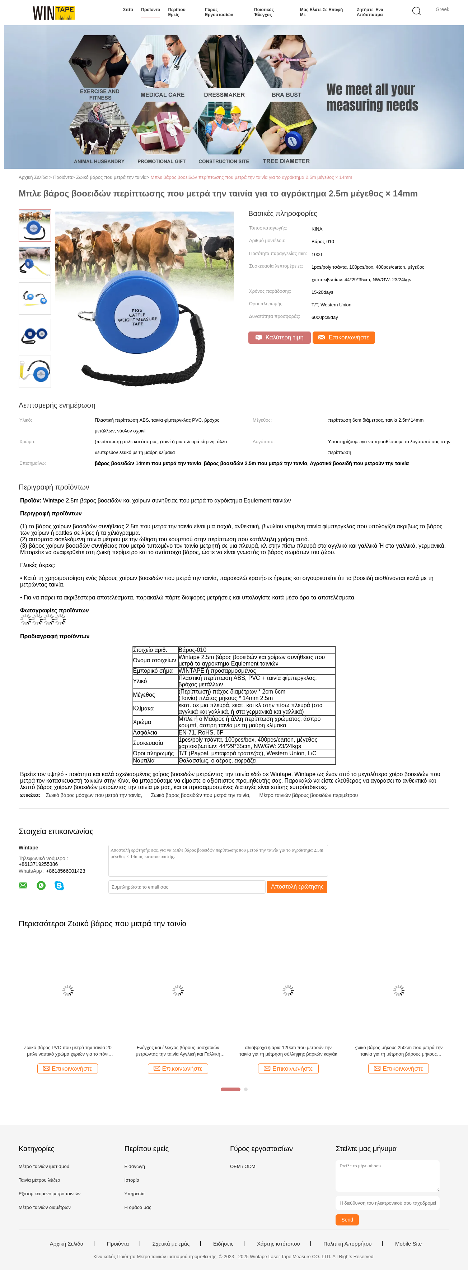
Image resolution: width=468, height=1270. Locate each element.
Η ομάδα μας (137, 1207)
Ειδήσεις (223, 1243)
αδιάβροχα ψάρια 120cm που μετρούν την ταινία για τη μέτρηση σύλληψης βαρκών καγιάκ (288, 1051)
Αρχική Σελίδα (67, 1243)
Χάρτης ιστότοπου (278, 1243)
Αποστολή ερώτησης (297, 887)
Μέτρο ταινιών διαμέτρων (45, 1207)
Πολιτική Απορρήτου (347, 1243)
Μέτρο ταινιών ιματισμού (44, 1166)
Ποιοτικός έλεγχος (264, 12)
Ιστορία (131, 1180)
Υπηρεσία (134, 1193)
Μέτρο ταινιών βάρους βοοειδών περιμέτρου (308, 795)
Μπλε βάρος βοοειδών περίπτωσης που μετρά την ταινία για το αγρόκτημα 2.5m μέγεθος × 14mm (251, 177)
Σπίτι (128, 9)
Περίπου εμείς (176, 12)
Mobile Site (408, 1243)
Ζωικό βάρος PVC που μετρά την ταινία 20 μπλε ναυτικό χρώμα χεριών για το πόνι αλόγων (68, 1051)
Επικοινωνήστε (343, 337)
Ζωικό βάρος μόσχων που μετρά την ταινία (93, 795)
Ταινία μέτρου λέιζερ (39, 1180)
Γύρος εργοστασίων (219, 12)
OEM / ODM (243, 1166)
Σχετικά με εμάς (171, 1243)
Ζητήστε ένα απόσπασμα (370, 12)
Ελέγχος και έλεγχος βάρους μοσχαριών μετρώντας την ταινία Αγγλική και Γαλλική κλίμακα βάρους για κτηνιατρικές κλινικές (178, 1051)
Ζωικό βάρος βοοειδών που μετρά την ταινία (200, 795)
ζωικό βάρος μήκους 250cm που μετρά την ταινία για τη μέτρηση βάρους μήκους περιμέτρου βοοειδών (399, 1051)
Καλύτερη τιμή (280, 337)
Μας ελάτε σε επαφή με (321, 12)
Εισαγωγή (134, 1166)
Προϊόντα (150, 9)
